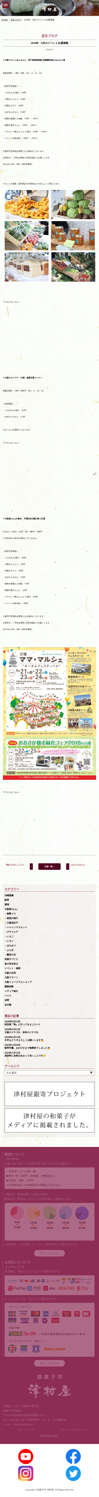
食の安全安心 (11, 964)
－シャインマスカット (16, 927)
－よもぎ (9, 950)
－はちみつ (10, 945)
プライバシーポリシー (73, 1429)
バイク (8, 995)
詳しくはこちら (49, 1253)
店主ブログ (16, 20)
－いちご (9, 936)
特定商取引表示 (49, 1436)
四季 (7, 1000)
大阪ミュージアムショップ (18, 982)
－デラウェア (11, 932)
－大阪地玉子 (11, 923)
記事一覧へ (49, 866)
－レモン (9, 941)
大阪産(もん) (11, 909)
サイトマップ (26, 1429)
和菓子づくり (11, 959)
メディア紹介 (11, 991)
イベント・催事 (12, 968)
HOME (5, 20)
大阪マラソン (11, 977)
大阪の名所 (10, 973)
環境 (7, 904)
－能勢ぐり (10, 913)
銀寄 (7, 900)
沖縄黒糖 (9, 895)
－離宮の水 (10, 954)
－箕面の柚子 (11, 918)
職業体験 (9, 986)
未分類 (8, 1005)
